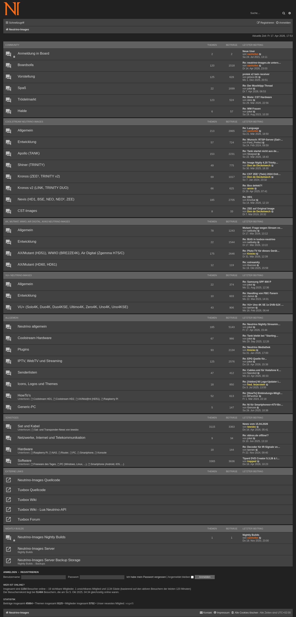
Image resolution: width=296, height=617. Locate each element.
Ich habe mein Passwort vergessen (146, 577)
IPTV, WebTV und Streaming (40, 361)
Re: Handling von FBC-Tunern (260, 293)
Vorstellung (26, 76)
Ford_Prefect (254, 142)
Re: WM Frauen (252, 108)
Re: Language (251, 128)
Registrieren (30, 572)
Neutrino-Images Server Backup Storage (49, 560)
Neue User (249, 51)
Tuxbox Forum (29, 519)
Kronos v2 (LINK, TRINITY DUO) (43, 188)
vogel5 (129, 603)
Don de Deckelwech (259, 165)
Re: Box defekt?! (252, 185)
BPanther (252, 396)
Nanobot (252, 373)
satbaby (252, 230)
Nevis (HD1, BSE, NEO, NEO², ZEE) (46, 199)
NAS (53, 452)
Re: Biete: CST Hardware (257, 97)
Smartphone (85, 452)
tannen (251, 307)
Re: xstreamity (251, 262)
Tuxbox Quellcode (32, 490)
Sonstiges (11, 417)
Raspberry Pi (109, 399)
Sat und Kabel (28, 426)
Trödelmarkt (27, 99)
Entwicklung (27, 142)
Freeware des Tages (43, 464)
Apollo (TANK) (29, 153)
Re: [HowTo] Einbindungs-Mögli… (263, 393)
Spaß (22, 88)
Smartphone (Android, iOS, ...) (106, 464)
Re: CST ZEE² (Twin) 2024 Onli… (262, 174)
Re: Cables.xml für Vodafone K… (262, 370)
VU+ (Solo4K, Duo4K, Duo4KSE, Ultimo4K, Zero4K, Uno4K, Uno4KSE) (73, 307)
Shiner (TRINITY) (31, 165)
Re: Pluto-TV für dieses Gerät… (261, 250)
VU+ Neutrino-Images (18, 275)
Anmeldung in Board (33, 53)
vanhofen (252, 54)
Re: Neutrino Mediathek (256, 347)
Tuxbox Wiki (27, 500)
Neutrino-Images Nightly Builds (42, 537)
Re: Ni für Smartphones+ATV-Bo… (263, 404)
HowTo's (24, 395)
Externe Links (14, 471)
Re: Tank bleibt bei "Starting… (260, 335)
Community (12, 45)
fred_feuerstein (256, 384)
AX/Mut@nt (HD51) (88, 399)
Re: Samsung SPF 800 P (257, 281)
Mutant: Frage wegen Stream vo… (263, 227)
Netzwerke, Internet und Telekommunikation (51, 438)
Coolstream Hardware (35, 338)
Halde (22, 111)
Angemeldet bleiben (181, 577)
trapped (251, 461)
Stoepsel (252, 154)
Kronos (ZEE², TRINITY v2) (39, 176)
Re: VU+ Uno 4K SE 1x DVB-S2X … (263, 304)
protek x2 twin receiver (256, 74)
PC (73, 452)
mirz (249, 100)
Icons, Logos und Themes (38, 384)
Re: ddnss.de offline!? (256, 435)
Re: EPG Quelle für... (255, 358)
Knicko (251, 253)
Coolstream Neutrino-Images (24, 121)
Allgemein (25, 130)
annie (250, 188)
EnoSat (251, 200)
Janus (250, 296)
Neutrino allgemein (32, 326)
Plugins (23, 349)
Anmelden (10, 572)
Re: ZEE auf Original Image (258, 208)
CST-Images (27, 211)
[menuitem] (283, 23)
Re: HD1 (247, 197)
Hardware (25, 449)
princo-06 (252, 77)
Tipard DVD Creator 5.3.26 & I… (261, 458)
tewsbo (251, 426)
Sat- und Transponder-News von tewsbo (55, 429)
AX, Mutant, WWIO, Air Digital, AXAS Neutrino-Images (37, 221)
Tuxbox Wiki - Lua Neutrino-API (42, 510)
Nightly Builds (14, 528)
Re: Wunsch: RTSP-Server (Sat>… (263, 139)
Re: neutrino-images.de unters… (262, 62)
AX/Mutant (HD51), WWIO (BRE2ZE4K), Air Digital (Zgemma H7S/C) (71, 253)
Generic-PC (27, 407)
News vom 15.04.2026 (255, 424)
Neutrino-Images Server (36, 549)
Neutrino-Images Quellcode (39, 480)
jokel (249, 88)
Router (63, 452)
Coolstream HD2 (63, 399)
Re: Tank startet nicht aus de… (261, 151)
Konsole (101, 452)
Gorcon (251, 265)
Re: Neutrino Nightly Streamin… (261, 324)
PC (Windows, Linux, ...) (72, 464)
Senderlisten (27, 372)
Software (24, 461)
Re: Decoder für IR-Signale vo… (261, 447)
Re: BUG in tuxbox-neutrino (259, 239)
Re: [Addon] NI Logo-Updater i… (262, 381)
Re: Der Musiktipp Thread (258, 85)
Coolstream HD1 (41, 399)
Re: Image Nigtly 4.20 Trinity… (260, 162)
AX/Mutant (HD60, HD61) (37, 264)
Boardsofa (26, 65)
